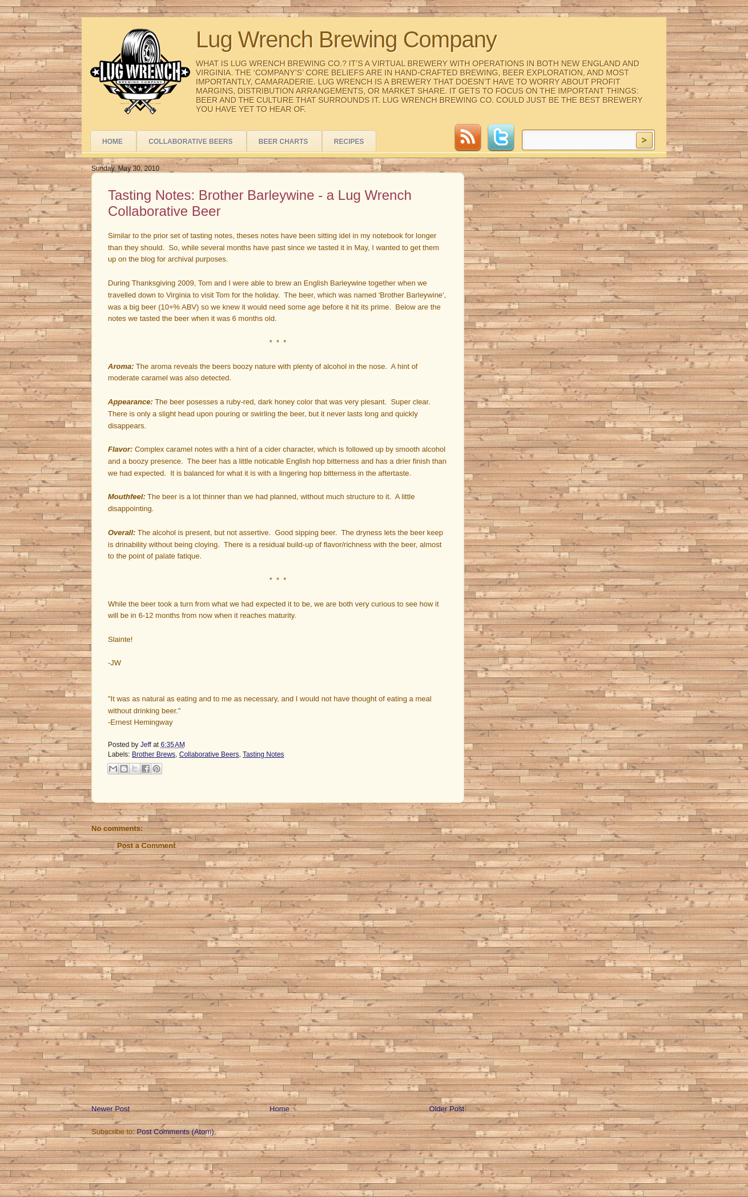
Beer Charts (283, 142)
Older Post (446, 1108)
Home (112, 142)
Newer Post (110, 1108)
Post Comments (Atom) (175, 1131)
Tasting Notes (263, 754)
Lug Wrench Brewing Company (346, 39)
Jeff (146, 745)
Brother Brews (153, 754)
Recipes (349, 142)
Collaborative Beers (190, 142)
